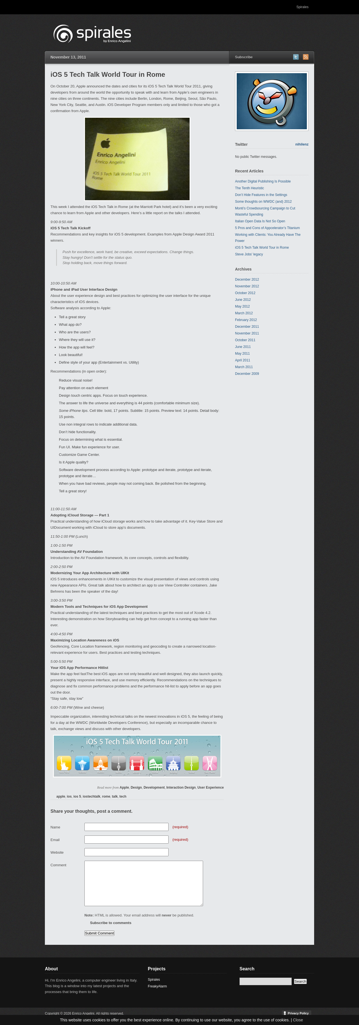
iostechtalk (91, 796)
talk (115, 796)
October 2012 (245, 293)
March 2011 (244, 367)
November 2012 (247, 286)
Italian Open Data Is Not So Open (260, 221)
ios (69, 796)
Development (154, 787)
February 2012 (246, 320)
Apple (124, 787)
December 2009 (247, 374)
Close (298, 1020)
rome (106, 796)
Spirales (302, 7)
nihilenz (302, 144)
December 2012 (247, 279)
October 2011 (245, 340)
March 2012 (244, 313)
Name (55, 827)
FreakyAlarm (157, 986)
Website (57, 852)
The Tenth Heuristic (249, 188)
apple (60, 796)
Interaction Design (181, 787)
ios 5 (77, 796)
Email (55, 840)
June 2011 (243, 347)
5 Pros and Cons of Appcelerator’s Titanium (267, 228)
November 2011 (247, 333)
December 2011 (247, 327)
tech (122, 796)
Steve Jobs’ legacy (249, 254)
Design (136, 787)
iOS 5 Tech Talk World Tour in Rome (262, 248)
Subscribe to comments (110, 923)
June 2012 (243, 300)
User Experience (210, 787)
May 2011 (242, 353)
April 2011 (242, 360)
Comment (58, 865)
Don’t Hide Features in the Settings (261, 195)
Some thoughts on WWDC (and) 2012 (263, 202)
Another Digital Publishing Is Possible (263, 181)
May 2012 (242, 306)
